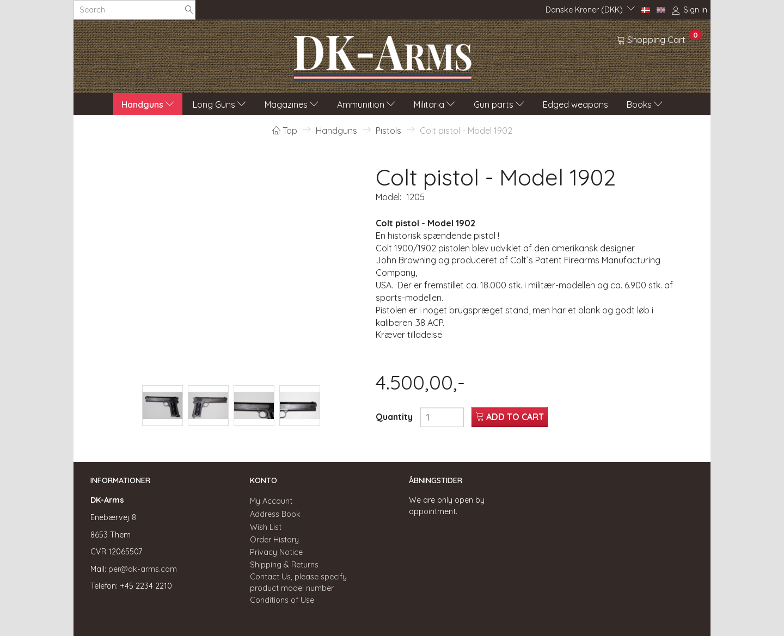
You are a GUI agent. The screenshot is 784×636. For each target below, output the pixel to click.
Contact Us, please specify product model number (298, 582)
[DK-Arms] (382, 56)
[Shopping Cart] (659, 39)
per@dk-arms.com (142, 569)
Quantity (395, 416)
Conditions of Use (282, 600)
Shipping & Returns (284, 565)
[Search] (189, 10)
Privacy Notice (276, 552)
